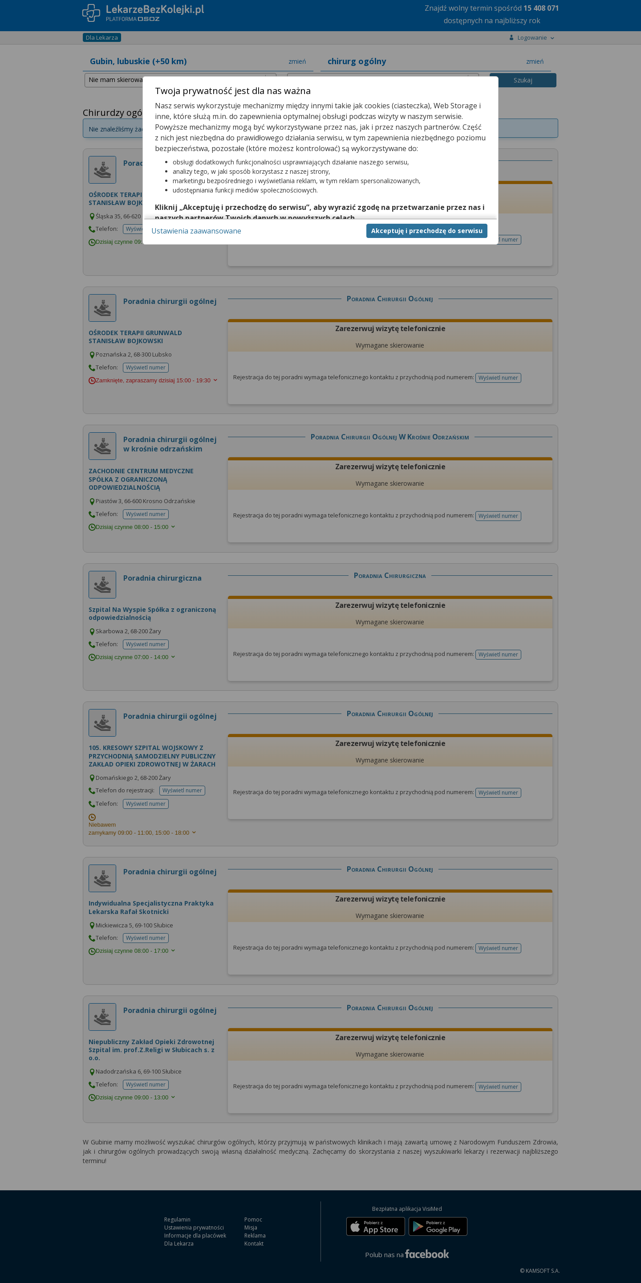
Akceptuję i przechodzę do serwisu (427, 230)
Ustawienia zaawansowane (196, 231)
